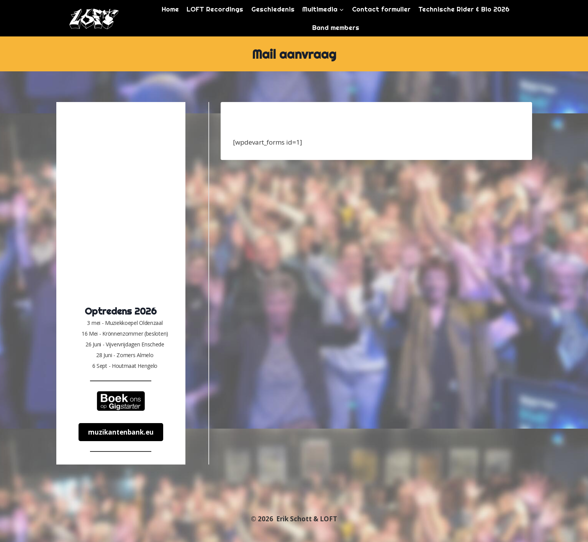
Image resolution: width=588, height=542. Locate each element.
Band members (335, 27)
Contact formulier (381, 9)
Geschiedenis (273, 9)
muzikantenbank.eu (121, 432)
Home (170, 9)
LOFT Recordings (215, 9)
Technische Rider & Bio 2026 (463, 9)
